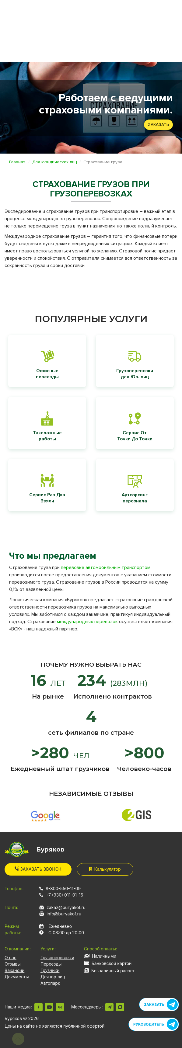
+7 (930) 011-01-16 (64, 894)
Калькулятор (105, 869)
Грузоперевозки (57, 957)
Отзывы (12, 963)
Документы (17, 976)
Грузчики (49, 970)
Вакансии (14, 970)
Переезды (50, 963)
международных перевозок (87, 622)
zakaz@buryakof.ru (66, 907)
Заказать (158, 124)
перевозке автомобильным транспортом (105, 567)
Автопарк (50, 983)
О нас (10, 957)
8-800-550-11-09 (63, 888)
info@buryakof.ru (64, 913)
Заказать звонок (38, 869)
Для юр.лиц (52, 976)
